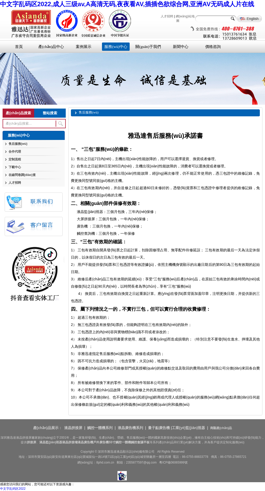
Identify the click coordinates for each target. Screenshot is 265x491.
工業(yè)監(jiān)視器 (188, 428)
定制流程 (15, 159)
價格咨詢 (213, 47)
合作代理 (15, 151)
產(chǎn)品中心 (51, 47)
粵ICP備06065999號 (173, 462)
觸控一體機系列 (100, 428)
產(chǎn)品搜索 (18, 113)
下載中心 (15, 167)
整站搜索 (50, 113)
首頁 (19, 47)
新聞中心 (180, 47)
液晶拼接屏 (73, 428)
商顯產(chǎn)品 (221, 428)
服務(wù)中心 (115, 47)
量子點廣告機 (159, 428)
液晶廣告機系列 (130, 428)
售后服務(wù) (18, 144)
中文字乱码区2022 (13, 488)
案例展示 (83, 47)
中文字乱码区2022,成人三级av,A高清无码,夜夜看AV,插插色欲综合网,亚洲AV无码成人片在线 (127, 4)
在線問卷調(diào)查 (22, 175)
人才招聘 (167, 16)
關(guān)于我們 (148, 47)
